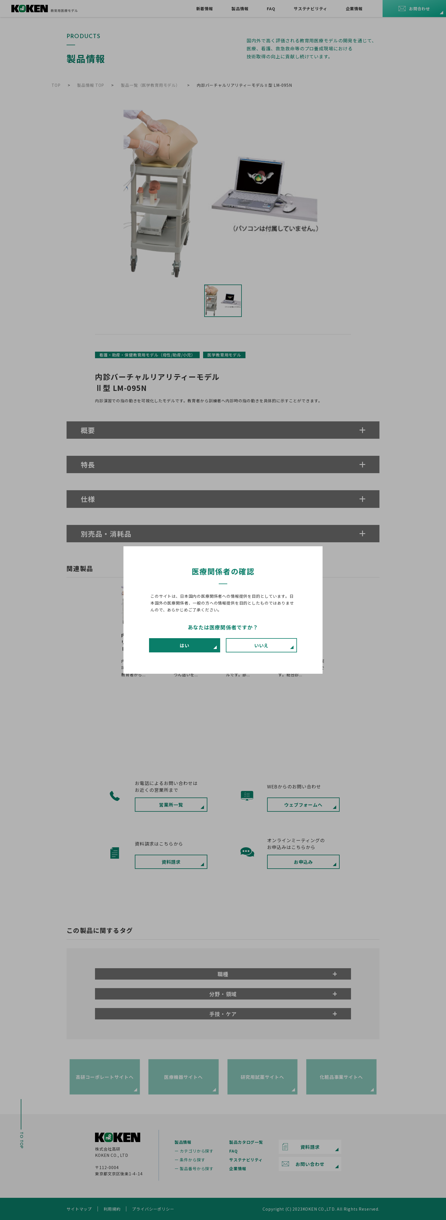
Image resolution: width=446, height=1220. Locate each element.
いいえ (261, 645)
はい (184, 645)
